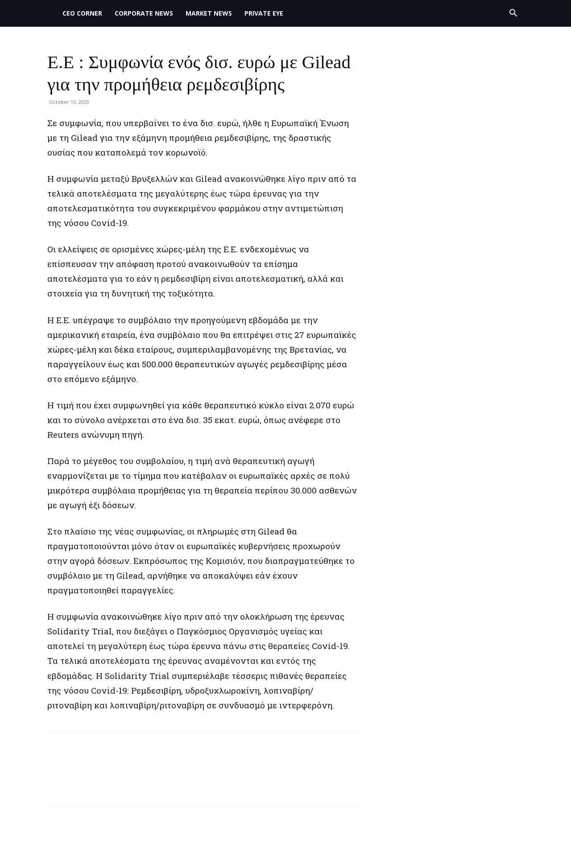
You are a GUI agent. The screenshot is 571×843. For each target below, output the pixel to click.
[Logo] (51, 13)
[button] (513, 14)
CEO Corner (82, 13)
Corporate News (144, 13)
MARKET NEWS (209, 13)
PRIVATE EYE (263, 13)
